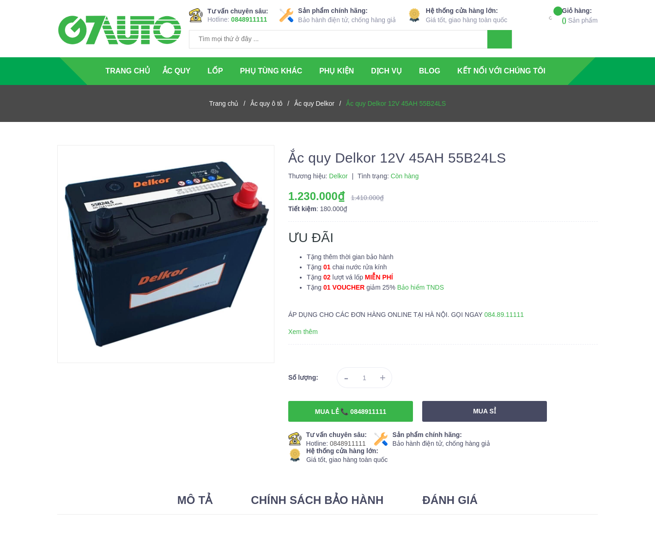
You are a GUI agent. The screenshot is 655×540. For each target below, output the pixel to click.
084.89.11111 (504, 314)
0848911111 (249, 19)
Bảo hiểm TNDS (420, 287)
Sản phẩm (580, 15)
